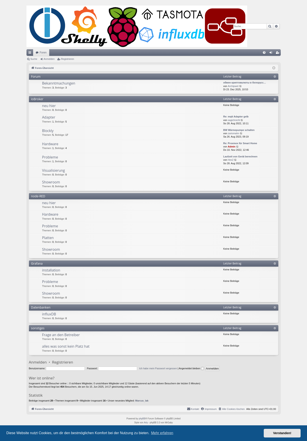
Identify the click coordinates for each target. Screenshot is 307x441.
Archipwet (233, 86)
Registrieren (67, 59)
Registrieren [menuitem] (278, 53)
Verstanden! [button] (282, 433)
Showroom (51, 182)
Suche (33, 59)
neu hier (49, 105)
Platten (48, 237)
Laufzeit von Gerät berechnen (240, 156)
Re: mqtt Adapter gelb (236, 116)
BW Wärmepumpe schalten (239, 130)
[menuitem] (264, 52)
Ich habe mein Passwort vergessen (158, 368)
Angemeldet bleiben (191, 368)
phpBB (142, 418)
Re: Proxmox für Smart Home (240, 143)
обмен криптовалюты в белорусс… (244, 82)
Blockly (48, 130)
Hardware (50, 143)
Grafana (37, 263)
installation (51, 270)
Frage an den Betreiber (61, 334)
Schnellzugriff (30, 53)
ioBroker (37, 99)
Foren (43, 52)
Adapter (48, 117)
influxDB (49, 314)
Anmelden (49, 59)
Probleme (50, 157)
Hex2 (231, 159)
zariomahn (233, 133)
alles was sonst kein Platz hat (66, 346)
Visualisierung (53, 170)
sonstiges (38, 328)
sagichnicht (234, 120)
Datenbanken (41, 307)
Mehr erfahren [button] (162, 433)
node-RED (38, 196)
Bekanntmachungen (58, 83)
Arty (146, 422)
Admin (231, 146)
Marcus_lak (142, 400)
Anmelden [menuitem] (271, 53)
